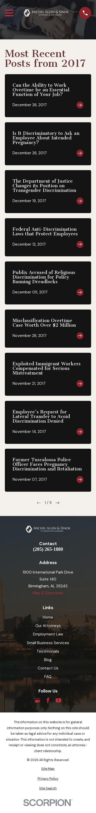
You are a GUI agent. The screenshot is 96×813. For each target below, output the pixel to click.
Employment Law (48, 634)
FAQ (47, 676)
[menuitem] (48, 769)
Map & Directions (48, 593)
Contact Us (48, 668)
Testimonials (48, 651)
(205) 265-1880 (48, 549)
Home (48, 617)
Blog (48, 659)
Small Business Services (48, 642)
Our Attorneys (48, 625)
